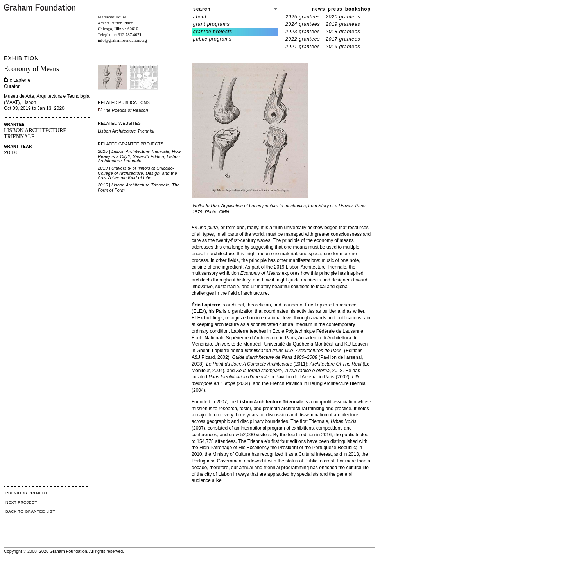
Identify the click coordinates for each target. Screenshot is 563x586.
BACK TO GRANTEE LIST (30, 511)
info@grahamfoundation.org (122, 40)
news (318, 9)
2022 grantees (302, 39)
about (200, 17)
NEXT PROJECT (21, 502)
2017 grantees (343, 39)
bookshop (358, 9)
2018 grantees (343, 31)
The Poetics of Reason (123, 110)
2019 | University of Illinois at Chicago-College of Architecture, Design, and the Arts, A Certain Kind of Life (137, 173)
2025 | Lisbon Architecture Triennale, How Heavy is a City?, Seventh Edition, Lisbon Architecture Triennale (139, 156)
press (335, 9)
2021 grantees (302, 46)
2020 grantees (343, 17)
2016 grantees (343, 46)
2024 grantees (302, 24)
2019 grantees (343, 24)
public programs (212, 39)
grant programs (211, 24)
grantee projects (212, 31)
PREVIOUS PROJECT (26, 493)
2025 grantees (302, 17)
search (202, 9)
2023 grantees (302, 31)
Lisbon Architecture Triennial (126, 131)
